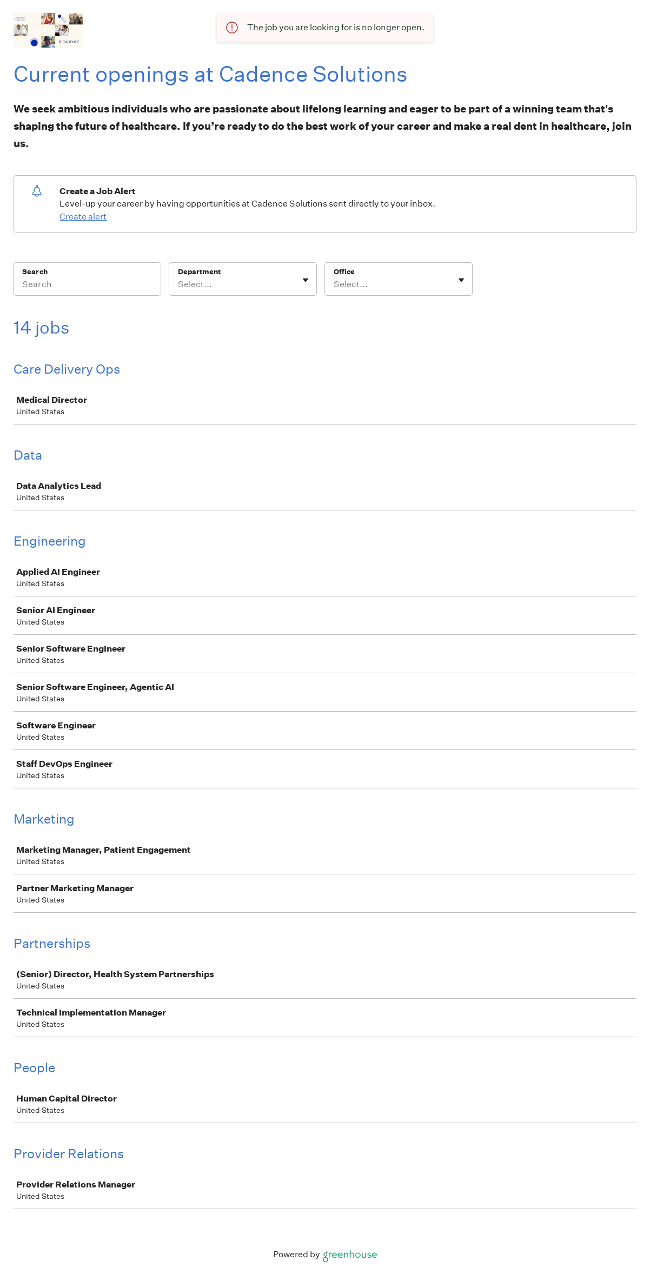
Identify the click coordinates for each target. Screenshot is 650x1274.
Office (344, 271)
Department (199, 271)
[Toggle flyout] (305, 280)
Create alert (83, 216)
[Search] (87, 286)
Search (35, 271)
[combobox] (179, 284)
